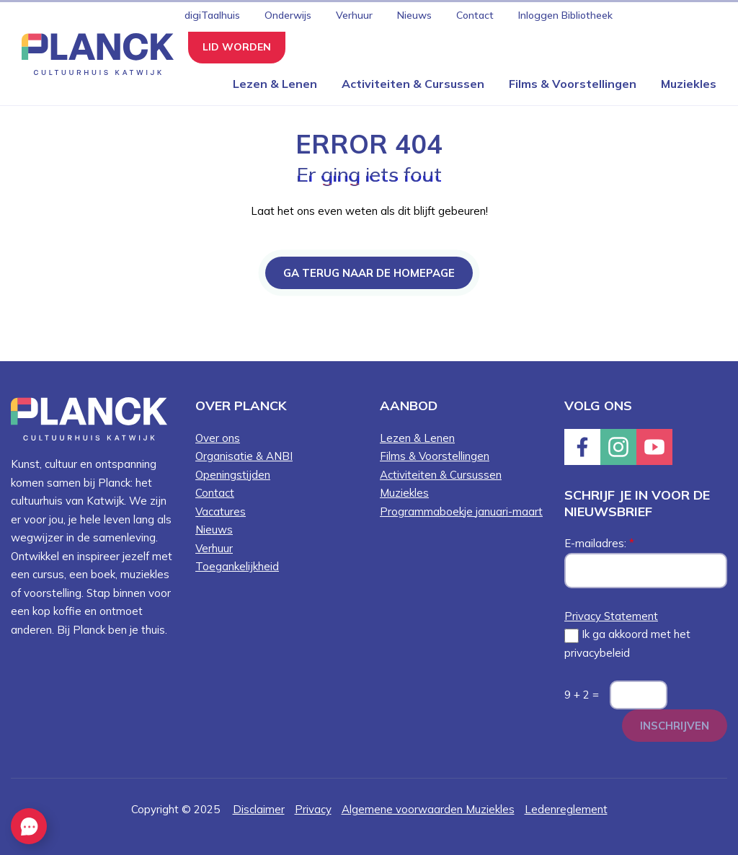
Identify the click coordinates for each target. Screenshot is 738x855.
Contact (475, 15)
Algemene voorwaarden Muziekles (428, 809)
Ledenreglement (566, 809)
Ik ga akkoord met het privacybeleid (627, 643)
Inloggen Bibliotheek (565, 15)
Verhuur (354, 15)
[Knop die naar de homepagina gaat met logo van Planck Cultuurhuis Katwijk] (92, 53)
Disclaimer (259, 809)
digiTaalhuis (212, 15)
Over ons (217, 438)
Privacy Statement (611, 616)
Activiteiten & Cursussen (413, 83)
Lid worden (237, 46)
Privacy (313, 809)
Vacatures (220, 511)
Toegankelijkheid (237, 566)
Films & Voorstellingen (572, 83)
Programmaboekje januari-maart (461, 511)
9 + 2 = (581, 694)
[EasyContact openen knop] (29, 826)
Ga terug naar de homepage (369, 273)
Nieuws (414, 15)
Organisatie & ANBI (244, 456)
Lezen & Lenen (275, 83)
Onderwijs (287, 15)
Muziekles (688, 83)
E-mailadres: (599, 543)
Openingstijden (232, 475)
